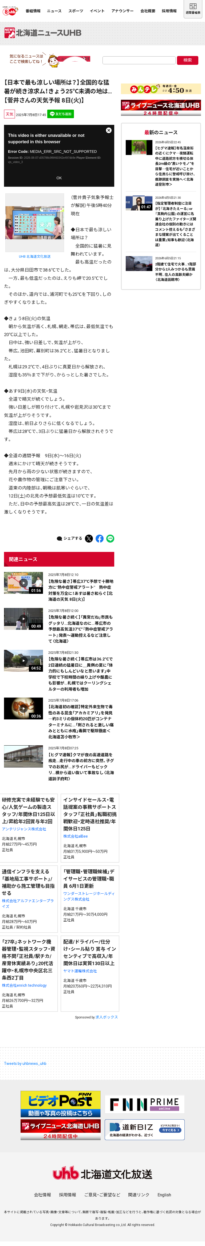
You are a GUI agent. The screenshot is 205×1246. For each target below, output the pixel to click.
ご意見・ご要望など (102, 1199)
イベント (97, 11)
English (164, 1199)
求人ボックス (107, 1022)
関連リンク (138, 1199)
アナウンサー (122, 11)
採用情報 (169, 11)
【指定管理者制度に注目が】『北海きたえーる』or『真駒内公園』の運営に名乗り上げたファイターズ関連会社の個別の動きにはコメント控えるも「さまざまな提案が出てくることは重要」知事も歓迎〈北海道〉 (175, 229)
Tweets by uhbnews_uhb (25, 1068)
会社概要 (147, 11)
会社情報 (42, 1199)
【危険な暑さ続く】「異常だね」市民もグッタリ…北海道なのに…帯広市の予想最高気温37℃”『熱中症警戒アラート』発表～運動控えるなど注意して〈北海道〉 (80, 633)
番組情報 (33, 11)
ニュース (54, 11)
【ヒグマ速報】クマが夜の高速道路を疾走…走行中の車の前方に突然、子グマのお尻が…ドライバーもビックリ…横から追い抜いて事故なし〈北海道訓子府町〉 (81, 771)
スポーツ (75, 11)
